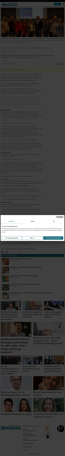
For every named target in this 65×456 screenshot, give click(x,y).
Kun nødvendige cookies (11, 238)
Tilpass (32, 238)
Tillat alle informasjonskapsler (53, 238)
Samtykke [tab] (11, 221)
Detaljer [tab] (32, 221)
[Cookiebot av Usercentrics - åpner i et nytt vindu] (57, 217)
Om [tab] (54, 221)
